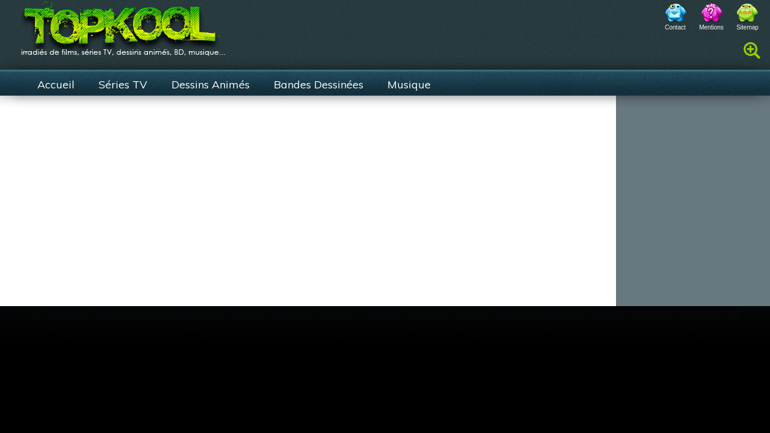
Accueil (56, 84)
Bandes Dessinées (318, 84)
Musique (409, 84)
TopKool (123, 24)
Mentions (711, 27)
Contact (675, 27)
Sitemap (747, 27)
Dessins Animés (210, 84)
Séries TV (123, 84)
